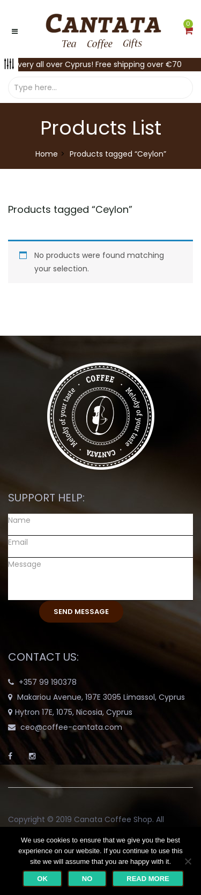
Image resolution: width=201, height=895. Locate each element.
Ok (42, 879)
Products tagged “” (70, 209)
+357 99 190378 (48, 682)
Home (46, 154)
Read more (147, 879)
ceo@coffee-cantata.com (71, 727)
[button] (188, 31)
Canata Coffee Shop (113, 819)
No (87, 879)
